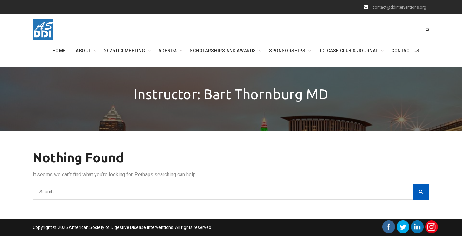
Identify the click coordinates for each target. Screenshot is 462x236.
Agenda (167, 50)
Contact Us (405, 50)
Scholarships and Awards (223, 50)
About (83, 50)
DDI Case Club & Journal (348, 50)
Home (59, 50)
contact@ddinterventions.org (399, 7)
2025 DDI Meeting (124, 50)
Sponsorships (287, 50)
